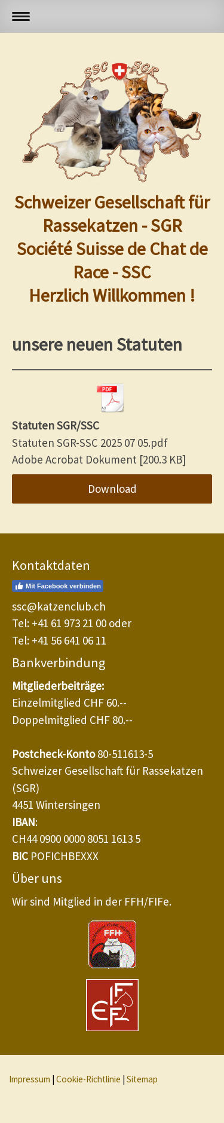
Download (112, 488)
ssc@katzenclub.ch (59, 606)
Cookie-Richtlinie (88, 1079)
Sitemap (142, 1079)
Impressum (29, 1079)
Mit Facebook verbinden (57, 586)
